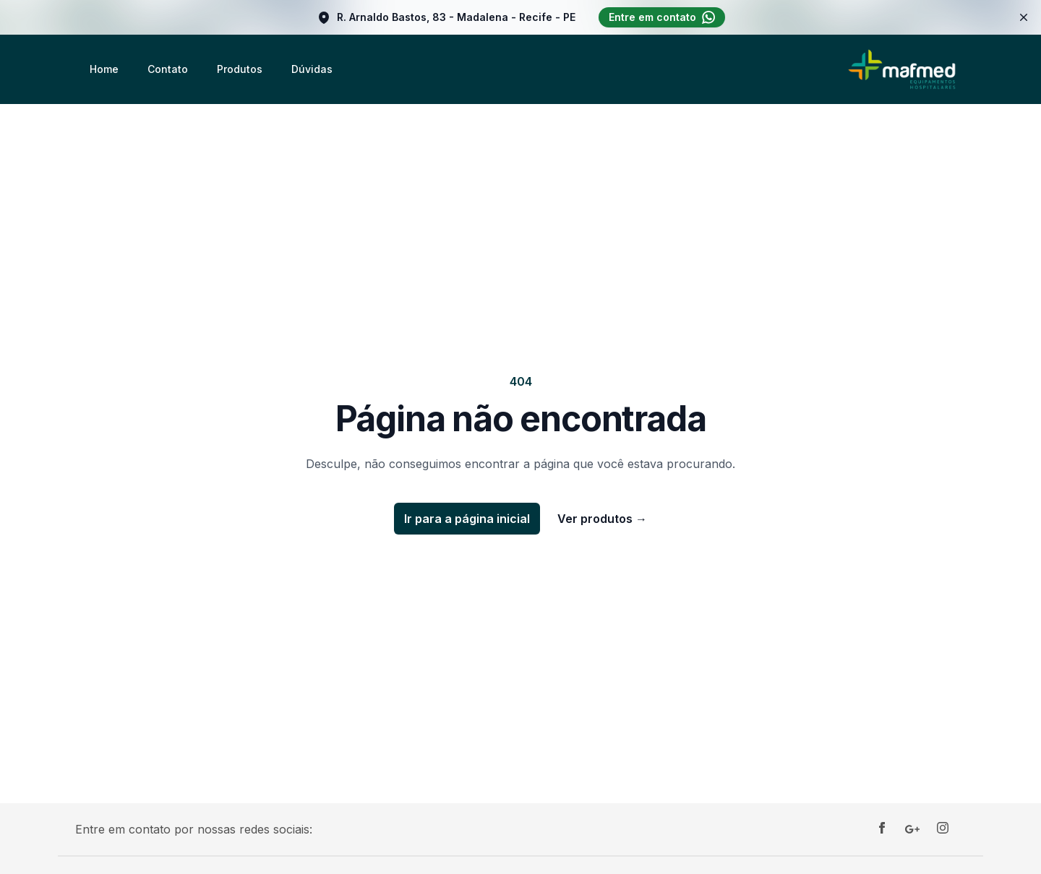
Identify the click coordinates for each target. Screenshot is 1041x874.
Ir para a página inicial (467, 518)
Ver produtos (602, 518)
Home (104, 69)
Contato (167, 69)
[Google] (912, 829)
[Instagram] (942, 829)
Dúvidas (312, 69)
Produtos (239, 69)
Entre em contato (662, 17)
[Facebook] (882, 829)
